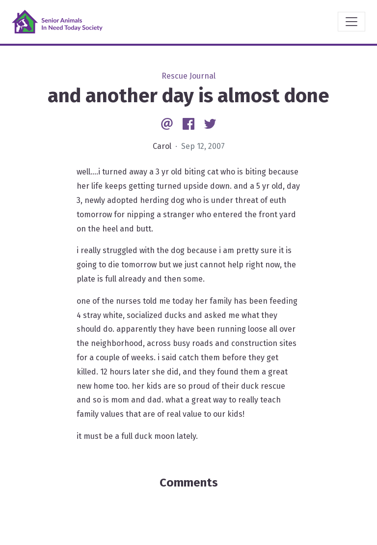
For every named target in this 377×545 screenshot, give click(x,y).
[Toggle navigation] (351, 21)
